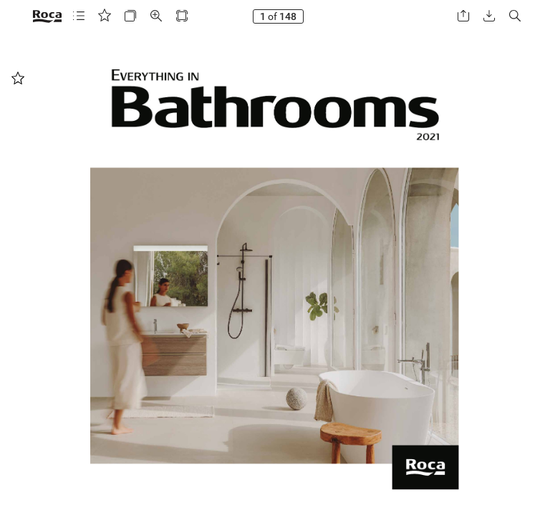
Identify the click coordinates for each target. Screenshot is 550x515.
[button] (79, 16)
